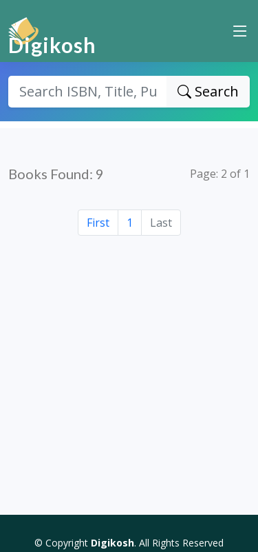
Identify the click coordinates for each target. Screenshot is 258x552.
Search (208, 91)
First (98, 222)
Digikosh (52, 44)
